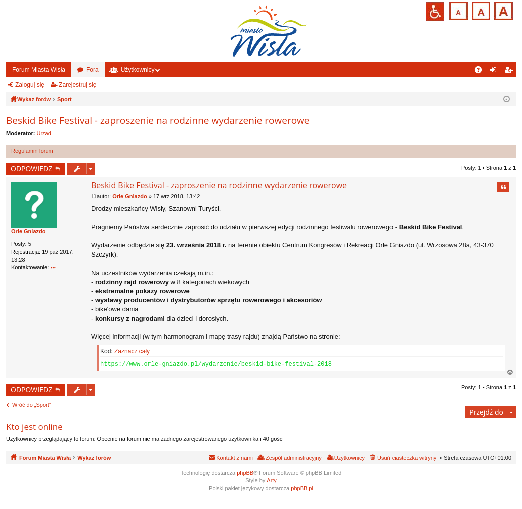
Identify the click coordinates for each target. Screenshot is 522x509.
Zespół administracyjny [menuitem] (294, 458)
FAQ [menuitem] (481, 71)
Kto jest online (34, 426)
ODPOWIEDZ (31, 168)
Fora (92, 69)
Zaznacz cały (132, 351)
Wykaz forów (94, 458)
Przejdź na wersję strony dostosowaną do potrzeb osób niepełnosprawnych (435, 11)
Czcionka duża (502, 10)
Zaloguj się (29, 84)
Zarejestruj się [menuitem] (510, 71)
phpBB (245, 473)
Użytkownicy (138, 69)
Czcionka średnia (480, 10)
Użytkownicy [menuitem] (349, 458)
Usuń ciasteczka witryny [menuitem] (406, 458)
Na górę (510, 372)
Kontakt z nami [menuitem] (234, 458)
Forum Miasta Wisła (38, 69)
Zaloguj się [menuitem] (495, 71)
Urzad (44, 133)
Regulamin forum (32, 151)
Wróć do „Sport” (31, 405)
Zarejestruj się (77, 84)
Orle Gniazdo (28, 231)
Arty (272, 480)
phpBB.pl (302, 488)
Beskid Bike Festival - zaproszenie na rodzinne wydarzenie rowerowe (157, 120)
